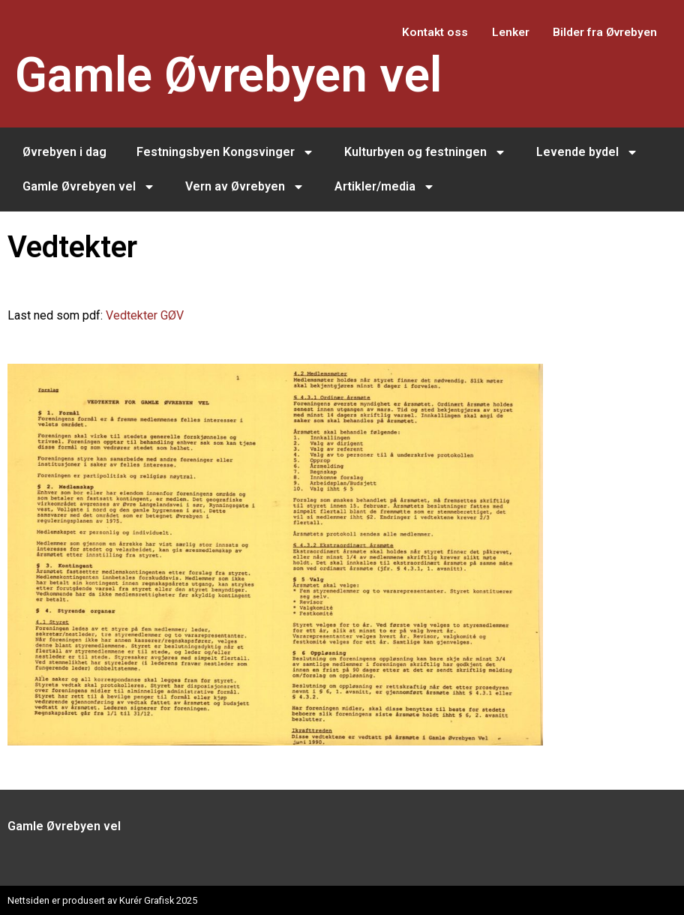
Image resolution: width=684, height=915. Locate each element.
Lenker (496, 32)
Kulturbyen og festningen (425, 152)
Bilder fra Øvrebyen (600, 32)
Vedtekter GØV (145, 315)
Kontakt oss (412, 32)
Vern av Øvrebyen (244, 186)
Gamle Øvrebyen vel (228, 75)
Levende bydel (587, 152)
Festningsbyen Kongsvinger (225, 152)
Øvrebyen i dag (64, 152)
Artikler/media (384, 186)
